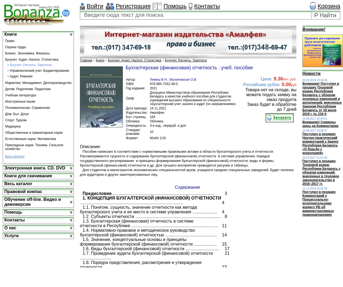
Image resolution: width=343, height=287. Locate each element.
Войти (95, 6)
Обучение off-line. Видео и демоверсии (32, 202)
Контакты (207, 6)
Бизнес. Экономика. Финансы (27, 53)
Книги (10, 34)
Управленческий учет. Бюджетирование (39, 71)
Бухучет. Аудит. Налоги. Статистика (31, 59)
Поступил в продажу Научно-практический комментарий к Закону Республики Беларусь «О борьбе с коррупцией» (320, 143)
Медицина (13, 126)
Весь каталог (15, 156)
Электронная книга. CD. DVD (34, 168)
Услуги (11, 235)
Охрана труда (15, 47)
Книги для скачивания (28, 176)
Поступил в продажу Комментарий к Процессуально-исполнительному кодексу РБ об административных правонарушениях (319, 203)
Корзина (329, 6)
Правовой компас (23, 191)
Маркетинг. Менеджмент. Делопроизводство (38, 83)
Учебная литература (20, 95)
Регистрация (133, 6)
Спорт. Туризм (16, 120)
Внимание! (313, 29)
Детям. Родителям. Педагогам (28, 89)
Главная (86, 60)
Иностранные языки (20, 101)
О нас (10, 228)
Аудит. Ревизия (21, 76)
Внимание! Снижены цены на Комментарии (320, 124)
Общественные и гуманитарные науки (34, 133)
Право (10, 41)
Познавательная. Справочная (27, 108)
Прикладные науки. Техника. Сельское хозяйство (34, 147)
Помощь (175, 6)
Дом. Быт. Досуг (17, 114)
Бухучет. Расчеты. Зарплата (31, 65)
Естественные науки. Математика (30, 139)
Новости (311, 73)
